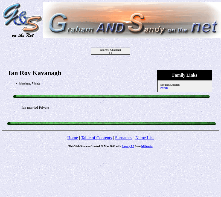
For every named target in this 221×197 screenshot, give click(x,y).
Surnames (123, 137)
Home (72, 137)
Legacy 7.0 (128, 146)
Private (164, 87)
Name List (144, 137)
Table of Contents (96, 137)
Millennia (147, 146)
